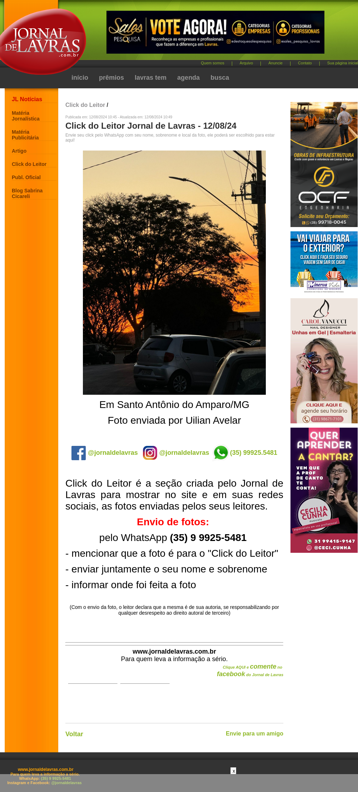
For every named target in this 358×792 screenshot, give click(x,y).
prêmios (111, 77)
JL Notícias (27, 99)
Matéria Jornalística (26, 116)
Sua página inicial (342, 63)
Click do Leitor (29, 164)
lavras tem (150, 77)
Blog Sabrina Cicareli (27, 193)
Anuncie (275, 63)
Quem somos (212, 63)
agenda (188, 77)
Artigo (19, 151)
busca (219, 77)
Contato (305, 63)
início (79, 77)
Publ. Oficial (26, 177)
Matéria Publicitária (25, 135)
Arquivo (246, 63)
